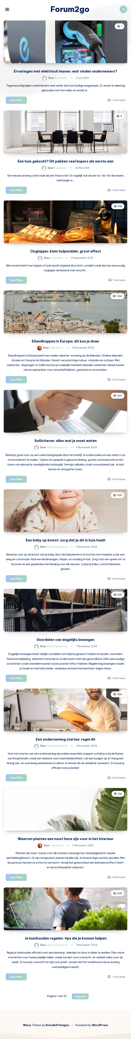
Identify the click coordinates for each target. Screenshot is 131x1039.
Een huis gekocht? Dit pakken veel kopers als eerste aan (66, 161)
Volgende (80, 996)
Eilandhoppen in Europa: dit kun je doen (65, 341)
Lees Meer (18, 101)
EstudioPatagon (57, 1025)
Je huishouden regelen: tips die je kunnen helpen (66, 938)
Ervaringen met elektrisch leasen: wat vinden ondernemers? (65, 71)
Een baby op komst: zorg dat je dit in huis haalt (65, 540)
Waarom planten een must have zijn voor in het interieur (66, 839)
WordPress (100, 1025)
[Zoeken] (123, 9)
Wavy (27, 1025)
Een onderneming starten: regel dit (65, 739)
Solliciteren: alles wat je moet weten (65, 441)
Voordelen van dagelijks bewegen (65, 639)
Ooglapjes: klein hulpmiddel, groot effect (65, 251)
